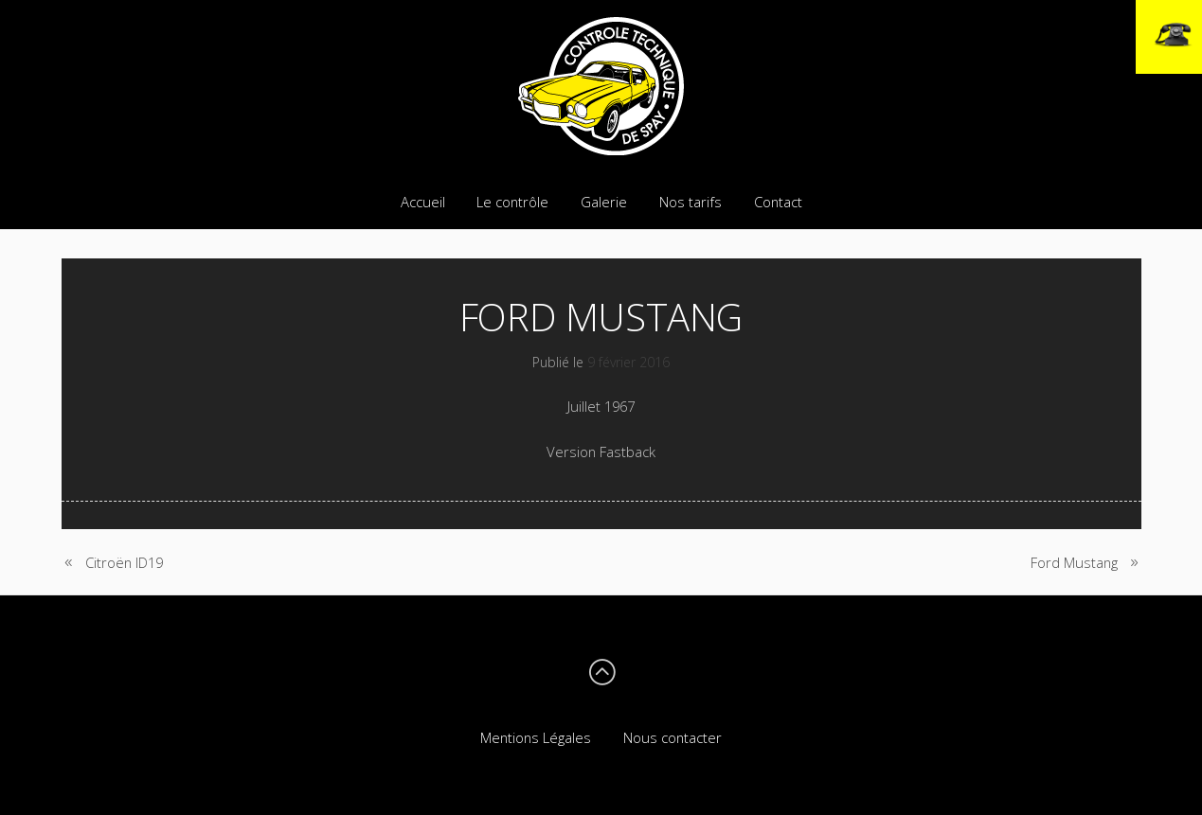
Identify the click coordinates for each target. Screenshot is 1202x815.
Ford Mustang (1074, 562)
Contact (778, 201)
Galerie (604, 201)
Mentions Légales (535, 737)
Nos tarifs (690, 201)
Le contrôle (512, 201)
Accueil (423, 201)
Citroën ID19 (124, 562)
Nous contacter (672, 737)
